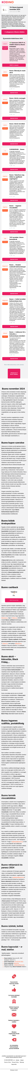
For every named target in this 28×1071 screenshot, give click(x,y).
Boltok (17, 1060)
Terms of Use (7, 1062)
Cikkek (22, 1060)
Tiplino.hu (14, 618)
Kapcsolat (14, 1064)
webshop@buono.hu (17, 841)
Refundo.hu (4, 618)
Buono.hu (16, 963)
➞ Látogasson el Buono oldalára (14, 32)
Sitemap (22, 1062)
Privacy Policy (15, 1062)
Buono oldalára (14, 373)
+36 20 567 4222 (19, 961)
